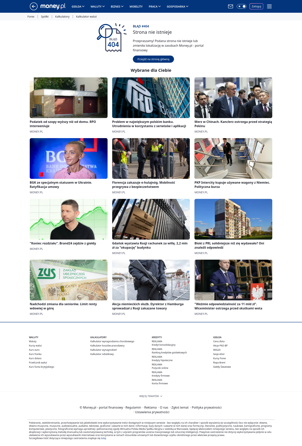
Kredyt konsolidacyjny (164, 344)
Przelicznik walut (38, 362)
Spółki (44, 16)
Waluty (96, 6)
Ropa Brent (219, 362)
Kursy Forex (219, 358)
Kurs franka (35, 354)
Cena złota (219, 341)
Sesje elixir (219, 354)
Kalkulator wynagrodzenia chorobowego (112, 341)
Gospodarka (176, 6)
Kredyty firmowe (161, 375)
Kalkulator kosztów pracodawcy (107, 345)
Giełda (76, 6)
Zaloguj (256, 6)
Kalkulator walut (86, 16)
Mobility (136, 6)
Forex (30, 16)
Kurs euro (34, 349)
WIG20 (217, 349)
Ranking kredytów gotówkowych (169, 352)
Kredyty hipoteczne (162, 360)
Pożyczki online (160, 368)
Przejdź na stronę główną (153, 59)
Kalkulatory (62, 16)
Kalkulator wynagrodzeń (103, 349)
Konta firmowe (160, 383)
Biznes (115, 6)
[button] (269, 6)
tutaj (103, 438)
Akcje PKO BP (220, 345)
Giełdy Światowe (222, 366)
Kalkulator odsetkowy (102, 354)
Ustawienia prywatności (151, 412)
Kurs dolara (35, 358)
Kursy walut (35, 345)
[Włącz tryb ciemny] (241, 6)
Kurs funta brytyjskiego (41, 366)
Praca (153, 6)
